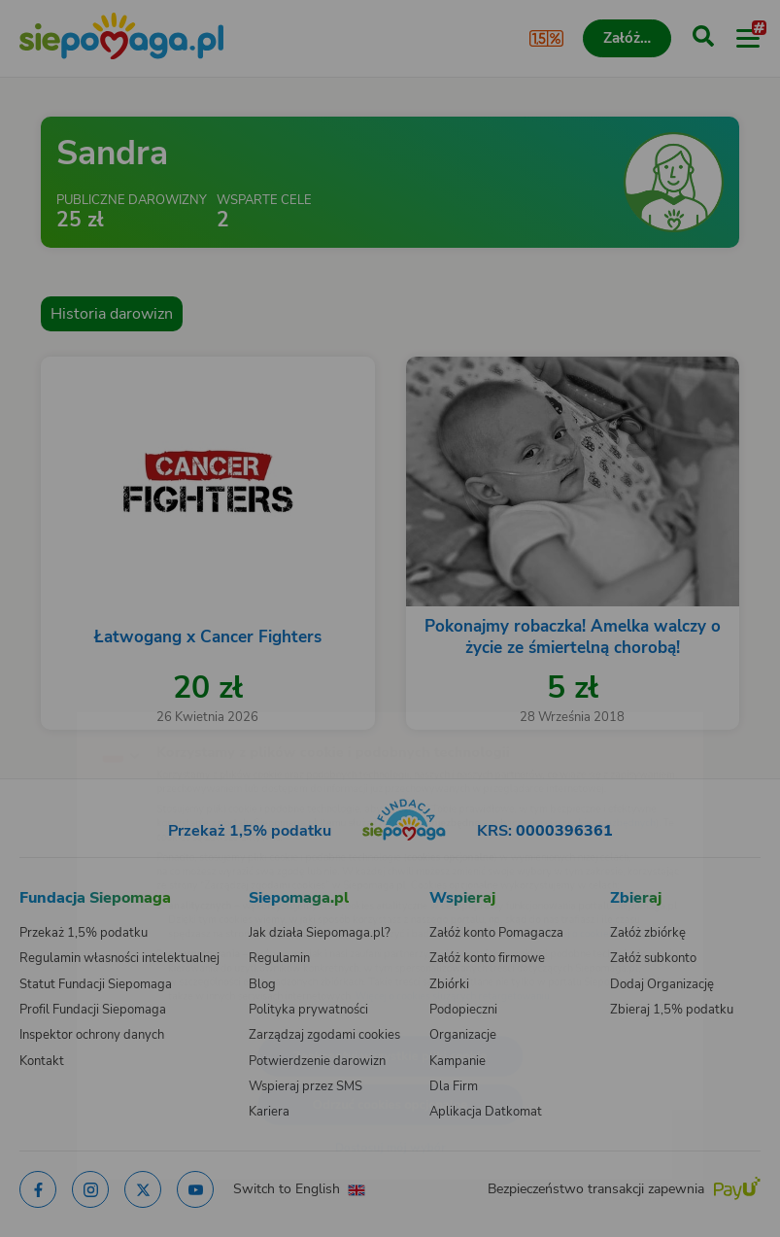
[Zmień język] (54, 709)
